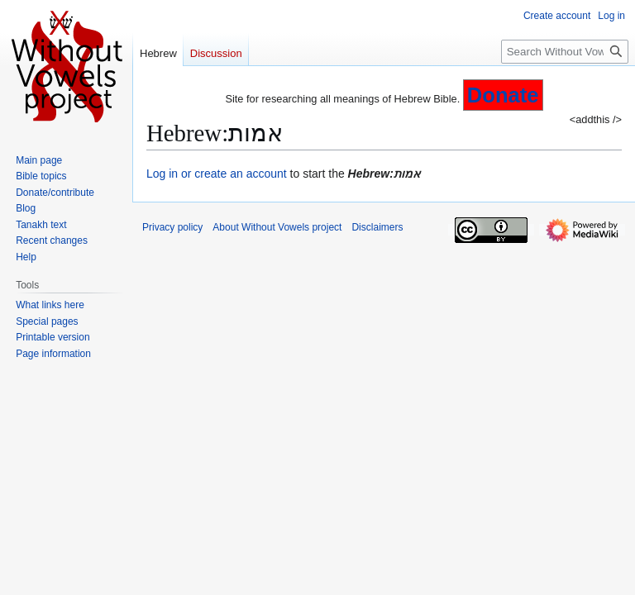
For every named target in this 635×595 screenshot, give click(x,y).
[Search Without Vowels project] (564, 52)
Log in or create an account (216, 173)
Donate (503, 95)
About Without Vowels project (276, 227)
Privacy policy (172, 227)
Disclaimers (377, 227)
